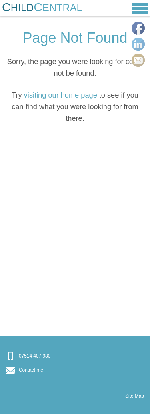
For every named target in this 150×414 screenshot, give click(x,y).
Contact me (31, 370)
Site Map (134, 396)
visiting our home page (60, 95)
